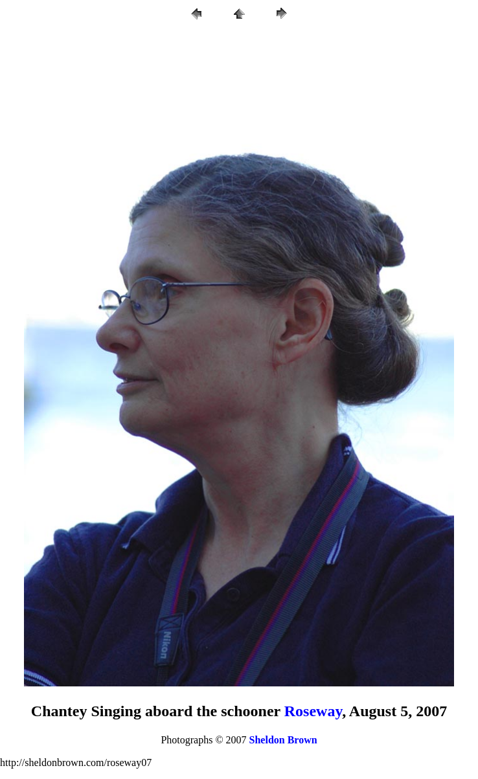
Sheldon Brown (283, 739)
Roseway (313, 711)
